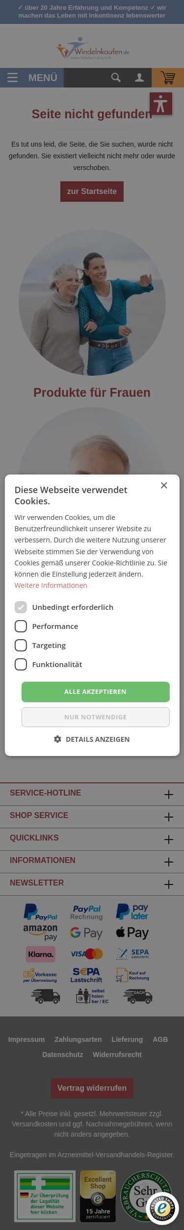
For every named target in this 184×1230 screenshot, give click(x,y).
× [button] (163, 485)
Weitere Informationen (50, 585)
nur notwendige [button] (95, 716)
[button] (92, 739)
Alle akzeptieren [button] (95, 691)
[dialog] (92, 615)
